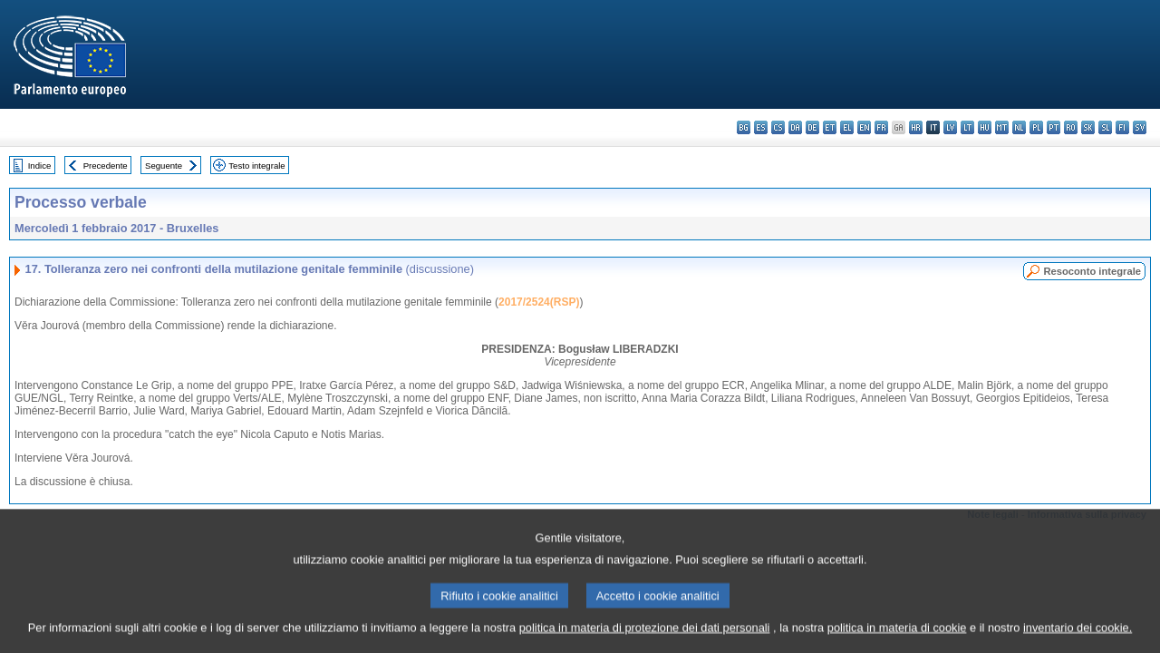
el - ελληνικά (847, 127)
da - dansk (795, 127)
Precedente (105, 166)
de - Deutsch (812, 127)
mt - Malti (1002, 127)
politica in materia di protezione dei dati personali (644, 641)
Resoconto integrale (1092, 271)
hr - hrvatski (916, 127)
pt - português (1053, 127)
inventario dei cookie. (1077, 641)
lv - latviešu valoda (950, 127)
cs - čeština (778, 127)
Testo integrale (256, 166)
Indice (40, 166)
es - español (761, 127)
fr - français (881, 127)
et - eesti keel (829, 127)
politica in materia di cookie (897, 641)
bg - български (743, 127)
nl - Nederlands (1019, 127)
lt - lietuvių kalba (967, 127)
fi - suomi (1122, 127)
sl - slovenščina (1105, 127)
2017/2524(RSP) (538, 302)
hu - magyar (984, 127)
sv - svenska (1139, 127)
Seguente (163, 166)
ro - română (1071, 127)
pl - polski (1036, 127)
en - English (864, 127)
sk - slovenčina (1088, 127)
